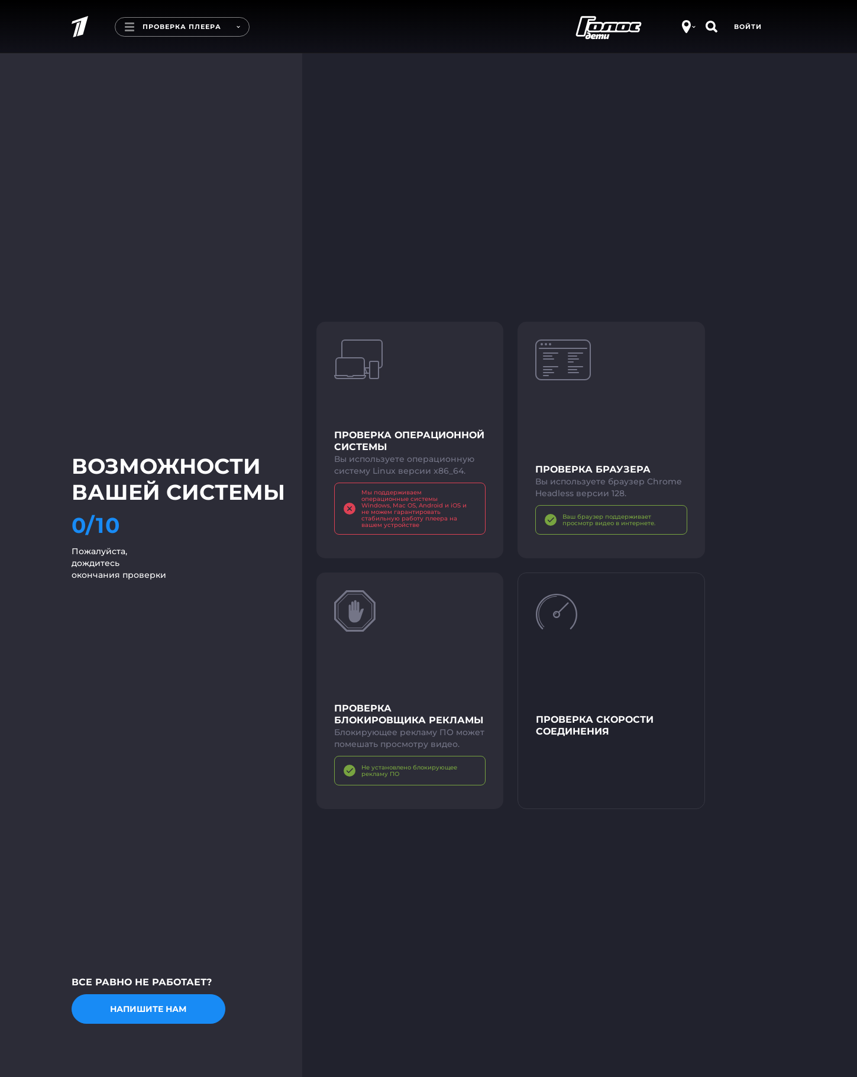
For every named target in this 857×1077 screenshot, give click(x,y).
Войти (748, 26)
